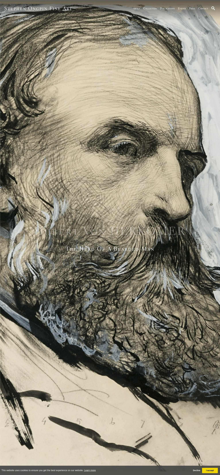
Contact (203, 8)
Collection (150, 8)
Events (182, 8)
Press (192, 8)
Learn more (90, 470)
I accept (210, 470)
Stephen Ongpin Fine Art (38, 8)
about (136, 8)
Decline (196, 470)
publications (167, 8)
